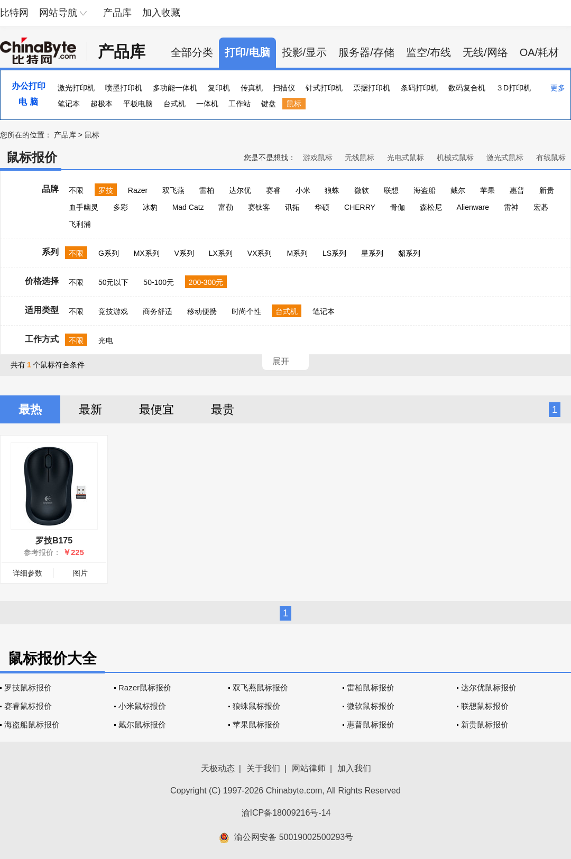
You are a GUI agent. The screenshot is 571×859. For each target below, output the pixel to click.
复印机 (219, 88)
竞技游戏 (113, 311)
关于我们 (263, 768)
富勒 (225, 207)
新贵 (546, 190)
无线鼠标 (359, 157)
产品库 (117, 12)
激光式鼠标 (504, 157)
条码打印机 (419, 88)
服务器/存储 (366, 52)
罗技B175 (53, 540)
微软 (361, 190)
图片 (80, 573)
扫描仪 (284, 88)
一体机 (207, 103)
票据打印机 (371, 88)
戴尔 (457, 190)
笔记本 (69, 103)
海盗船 (424, 190)
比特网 (14, 12)
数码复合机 (466, 88)
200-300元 (206, 282)
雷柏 (206, 190)
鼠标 (294, 103)
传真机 (252, 88)
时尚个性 (246, 311)
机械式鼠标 (455, 157)
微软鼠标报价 (370, 705)
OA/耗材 (539, 52)
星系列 (372, 253)
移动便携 (202, 311)
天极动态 (218, 768)
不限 (76, 190)
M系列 (297, 253)
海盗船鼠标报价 (32, 724)
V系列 (184, 253)
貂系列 (409, 253)
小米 (303, 190)
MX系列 (147, 253)
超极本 (101, 103)
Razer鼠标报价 (144, 687)
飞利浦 (80, 224)
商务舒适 (157, 311)
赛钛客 (259, 207)
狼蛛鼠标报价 (256, 705)
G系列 (108, 253)
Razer (138, 190)
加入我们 (354, 768)
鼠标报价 (31, 157)
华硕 (322, 207)
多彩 (120, 207)
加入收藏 (161, 12)
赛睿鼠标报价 (28, 705)
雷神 (511, 207)
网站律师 (309, 768)
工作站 (239, 103)
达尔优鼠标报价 (489, 687)
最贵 (222, 409)
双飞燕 (173, 190)
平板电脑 (138, 103)
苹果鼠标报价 (256, 724)
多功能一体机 (175, 88)
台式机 (174, 103)
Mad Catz (188, 207)
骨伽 (397, 207)
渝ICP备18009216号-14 (286, 812)
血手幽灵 (83, 207)
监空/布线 (429, 52)
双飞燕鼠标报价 (260, 687)
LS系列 (334, 253)
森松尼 (431, 207)
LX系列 (221, 253)
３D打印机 (513, 88)
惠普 (517, 190)
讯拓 (292, 207)
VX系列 (259, 253)
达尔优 (240, 190)
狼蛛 (332, 190)
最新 (90, 409)
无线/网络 (485, 52)
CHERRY (359, 207)
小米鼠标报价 (142, 705)
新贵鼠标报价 (485, 724)
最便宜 (156, 409)
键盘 (268, 103)
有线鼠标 (551, 157)
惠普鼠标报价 (370, 724)
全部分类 (192, 52)
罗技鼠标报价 (28, 687)
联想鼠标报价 (485, 705)
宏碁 (540, 207)
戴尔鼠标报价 (142, 724)
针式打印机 (324, 88)
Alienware (473, 207)
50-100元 (158, 282)
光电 (105, 340)
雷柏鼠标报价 (370, 687)
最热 (30, 409)
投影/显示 (304, 52)
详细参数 (27, 573)
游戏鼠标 (318, 157)
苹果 (487, 190)
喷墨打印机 (123, 88)
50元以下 (113, 282)
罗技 (105, 190)
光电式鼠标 (405, 157)
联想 (391, 190)
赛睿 (273, 190)
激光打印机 (76, 88)
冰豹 (150, 207)
